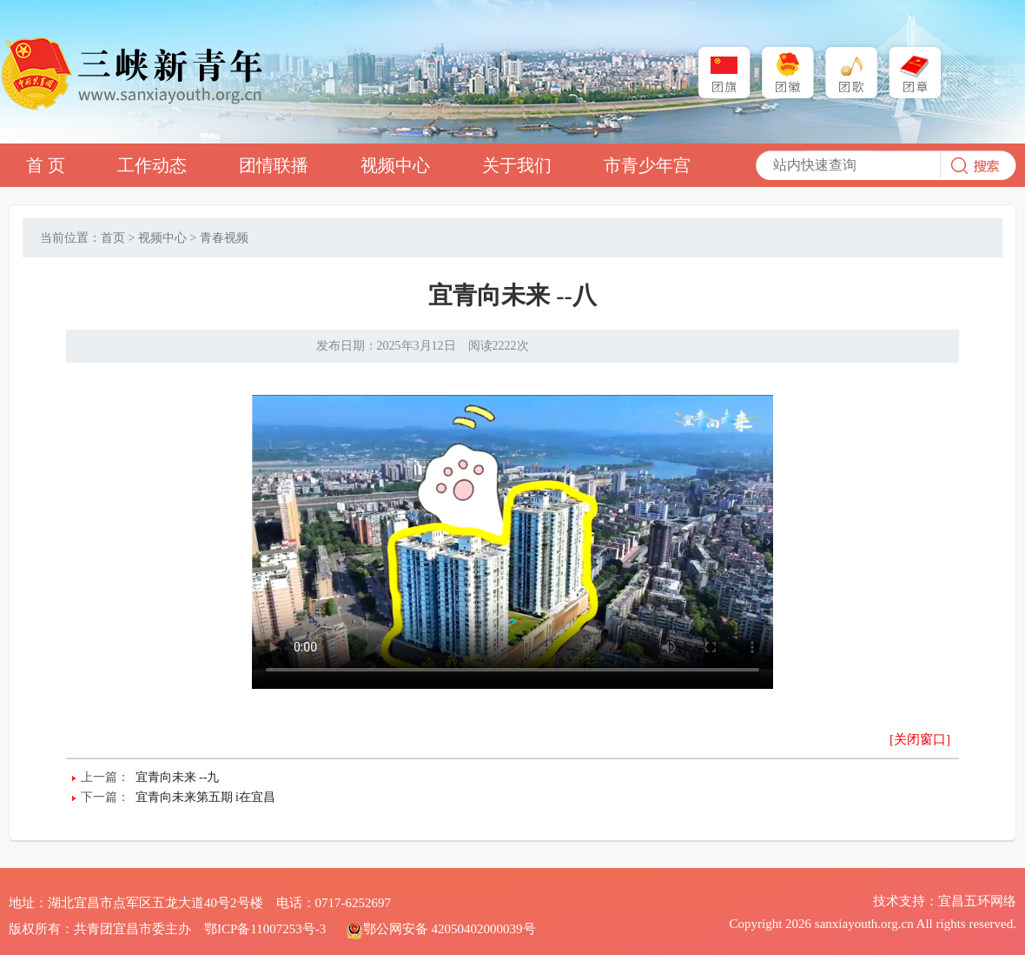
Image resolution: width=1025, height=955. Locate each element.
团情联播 (273, 165)
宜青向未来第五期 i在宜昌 (205, 797)
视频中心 (395, 165)
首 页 (45, 165)
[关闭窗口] (919, 739)
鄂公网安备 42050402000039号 (441, 929)
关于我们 (517, 165)
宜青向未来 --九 (178, 777)
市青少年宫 (647, 165)
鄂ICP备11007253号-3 (265, 929)
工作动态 (152, 165)
